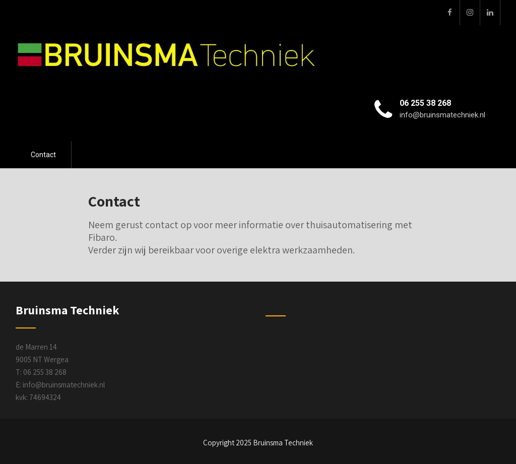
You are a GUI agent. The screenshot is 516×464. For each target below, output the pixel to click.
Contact (43, 155)
